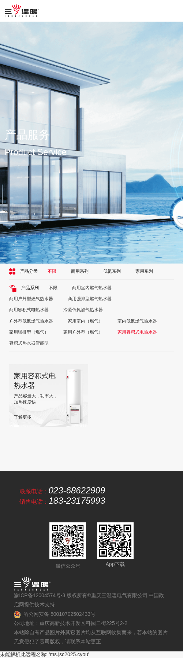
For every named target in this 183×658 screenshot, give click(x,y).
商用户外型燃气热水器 (31, 298)
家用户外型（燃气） (83, 332)
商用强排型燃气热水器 (90, 298)
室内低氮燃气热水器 (137, 321)
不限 (52, 271)
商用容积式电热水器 (29, 309)
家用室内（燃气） (85, 321)
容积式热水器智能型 (29, 343)
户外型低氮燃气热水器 (31, 321)
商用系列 (80, 271)
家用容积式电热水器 (137, 332)
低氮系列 (112, 271)
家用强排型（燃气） (29, 332)
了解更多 (22, 417)
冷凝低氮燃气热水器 (83, 309)
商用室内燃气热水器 (92, 287)
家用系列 (144, 271)
